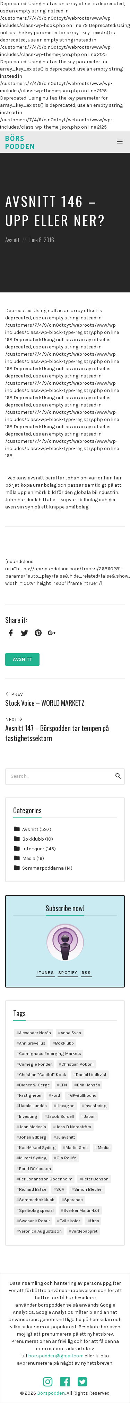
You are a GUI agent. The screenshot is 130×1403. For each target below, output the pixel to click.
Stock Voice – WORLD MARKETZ (45, 703)
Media (28, 858)
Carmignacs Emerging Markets (50, 1053)
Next (14, 719)
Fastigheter (30, 1095)
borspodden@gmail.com (56, 1356)
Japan (90, 1116)
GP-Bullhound (83, 1095)
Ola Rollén (67, 1157)
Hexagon (66, 1105)
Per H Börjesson (35, 1168)
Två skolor (70, 1220)
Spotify (67, 972)
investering (96, 1105)
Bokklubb (33, 839)
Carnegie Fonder (35, 1064)
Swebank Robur (34, 1220)
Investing (28, 1116)
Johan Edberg (32, 1137)
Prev (14, 694)
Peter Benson (95, 1178)
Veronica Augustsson (40, 1231)
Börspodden (51, 1393)
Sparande (73, 1199)
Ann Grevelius (32, 1043)
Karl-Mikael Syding (37, 1147)
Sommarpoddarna (43, 868)
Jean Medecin (32, 1126)
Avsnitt (12, 239)
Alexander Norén (35, 1032)
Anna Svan (71, 1032)
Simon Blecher (88, 1189)
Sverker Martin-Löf (81, 1210)
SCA (60, 1189)
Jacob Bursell (60, 1116)
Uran (94, 1220)
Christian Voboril (77, 1064)
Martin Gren (77, 1147)
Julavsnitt (65, 1137)
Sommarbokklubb (36, 1199)
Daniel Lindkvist (91, 1074)
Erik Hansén (88, 1084)
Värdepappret (84, 1231)
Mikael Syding (33, 1157)
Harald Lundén (33, 1105)
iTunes (45, 972)
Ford (55, 1095)
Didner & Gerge (34, 1084)
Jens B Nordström (73, 1126)
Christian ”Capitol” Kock (42, 1074)
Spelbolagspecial (36, 1210)
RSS (86, 972)
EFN (63, 1084)
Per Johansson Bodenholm (45, 1178)
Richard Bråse (32, 1189)
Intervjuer (33, 849)
